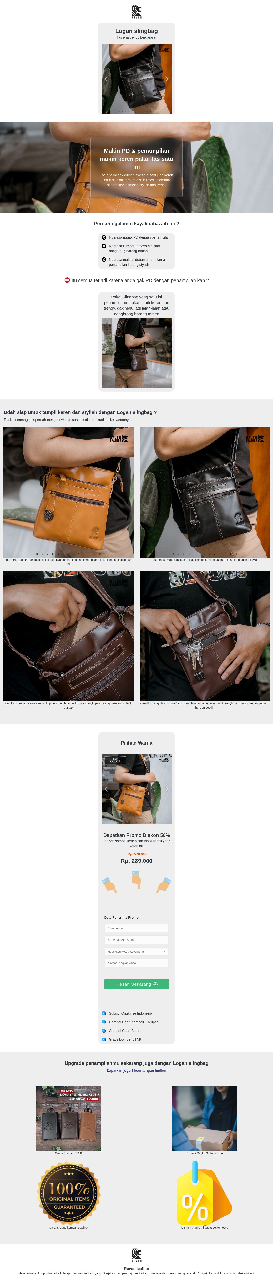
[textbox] (136, 952)
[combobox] (136, 951)
